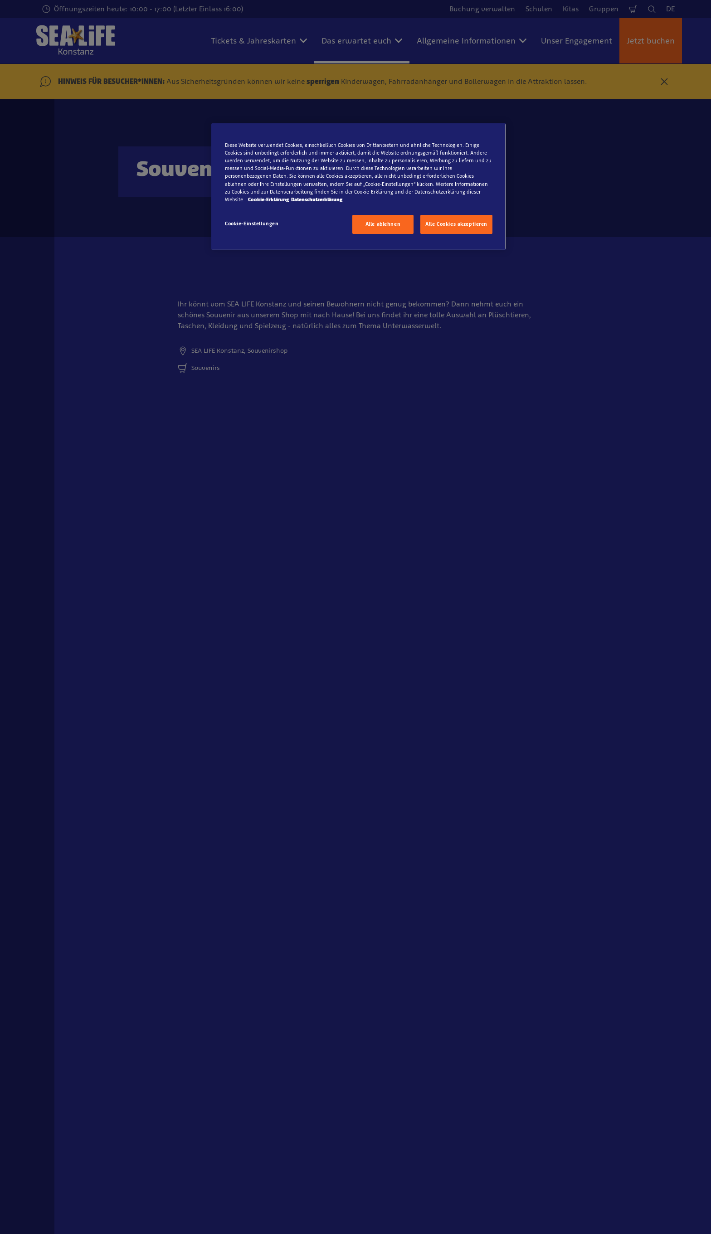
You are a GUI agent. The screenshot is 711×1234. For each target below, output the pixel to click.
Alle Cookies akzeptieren (456, 224)
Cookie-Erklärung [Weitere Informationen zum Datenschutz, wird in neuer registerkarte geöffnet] (268, 199)
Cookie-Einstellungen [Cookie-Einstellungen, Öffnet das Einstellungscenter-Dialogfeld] (251, 223)
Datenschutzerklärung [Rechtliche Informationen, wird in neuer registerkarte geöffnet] (316, 199)
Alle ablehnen (382, 224)
